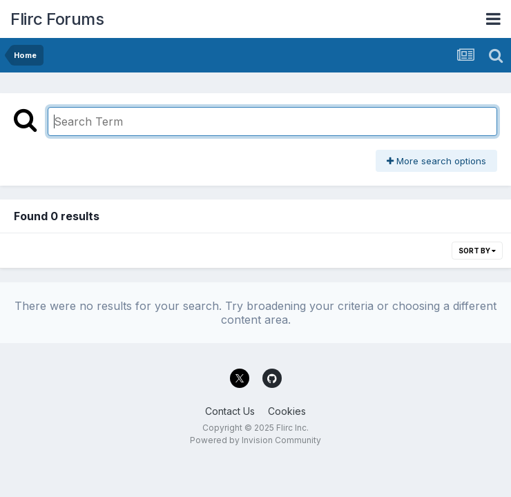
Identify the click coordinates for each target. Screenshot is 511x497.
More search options (436, 160)
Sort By (477, 250)
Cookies (287, 411)
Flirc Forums (57, 19)
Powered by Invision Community (255, 440)
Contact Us (230, 411)
